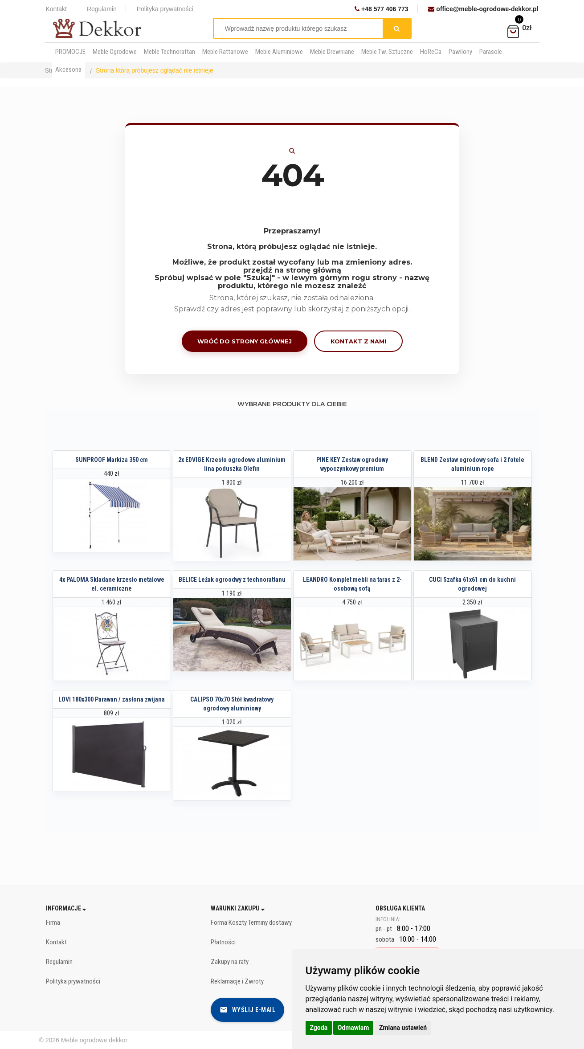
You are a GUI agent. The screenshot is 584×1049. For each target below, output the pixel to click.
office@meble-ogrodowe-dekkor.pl (483, 8)
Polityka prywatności (165, 8)
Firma (53, 922)
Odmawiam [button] (353, 1027)
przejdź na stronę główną (292, 270)
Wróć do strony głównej (244, 341)
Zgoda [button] (319, 1027)
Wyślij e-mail (248, 1010)
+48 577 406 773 (381, 8)
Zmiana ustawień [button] (403, 1027)
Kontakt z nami (358, 341)
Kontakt (56, 8)
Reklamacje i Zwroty (237, 981)
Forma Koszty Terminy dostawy (251, 922)
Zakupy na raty (230, 962)
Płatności (223, 942)
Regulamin (102, 8)
